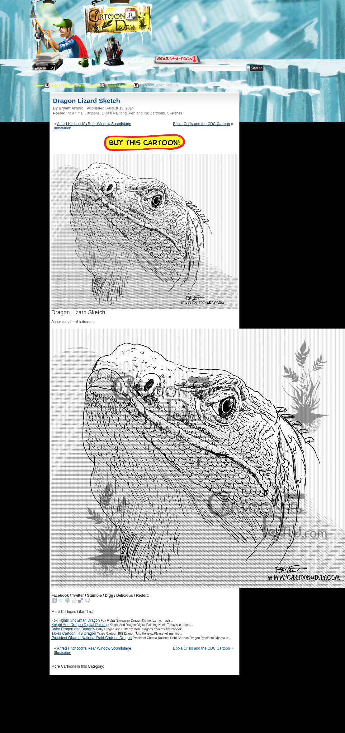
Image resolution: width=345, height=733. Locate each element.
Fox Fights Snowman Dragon (75, 620)
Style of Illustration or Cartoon (75, 85)
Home (36, 69)
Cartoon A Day (133, 20)
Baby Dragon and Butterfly (73, 629)
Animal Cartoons (119, 85)
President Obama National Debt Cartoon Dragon (91, 638)
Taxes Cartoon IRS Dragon (73, 633)
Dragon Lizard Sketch (86, 100)
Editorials (79, 69)
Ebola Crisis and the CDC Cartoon (201, 124)
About (56, 69)
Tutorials (105, 69)
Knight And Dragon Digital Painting (80, 625)
